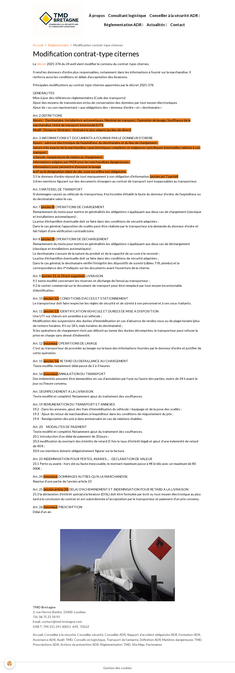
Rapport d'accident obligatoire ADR (155, 634)
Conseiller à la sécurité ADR (174, 15)
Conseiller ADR (118, 634)
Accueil (38, 45)
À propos (97, 15)
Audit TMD (74, 639)
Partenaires (184, 644)
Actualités (156, 24)
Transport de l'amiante (132, 639)
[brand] (58, 20)
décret (42, 64)
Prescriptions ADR (74, 644)
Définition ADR (160, 639)
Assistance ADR (52, 639)
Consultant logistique (127, 15)
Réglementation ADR (123, 24)
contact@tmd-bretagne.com (62, 621)
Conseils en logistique (99, 639)
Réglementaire (58, 45)
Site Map (168, 644)
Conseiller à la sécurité (61, 634)
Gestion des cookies (117, 667)
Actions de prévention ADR (109, 644)
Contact (178, 24)
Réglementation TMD (145, 644)
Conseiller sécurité (92, 634)
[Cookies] (10, 663)
